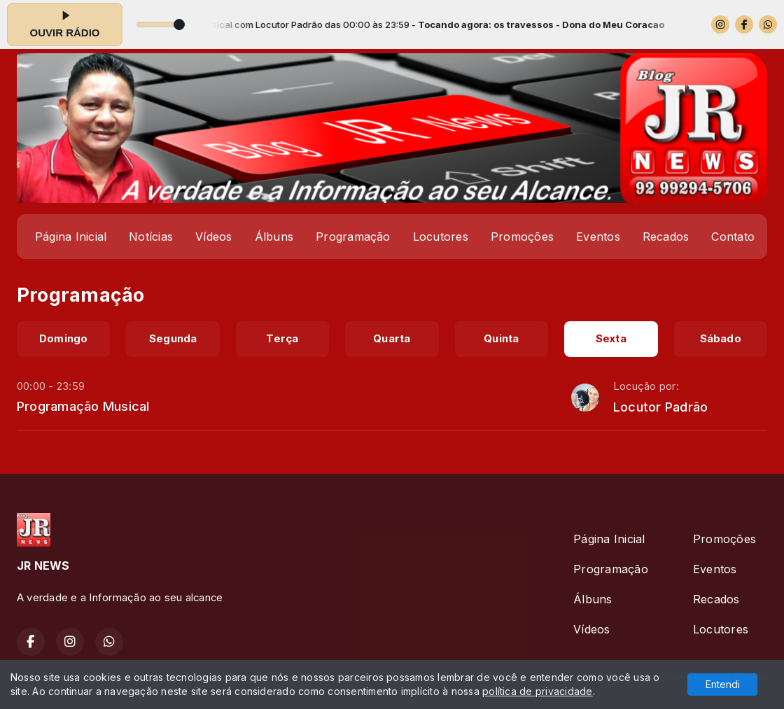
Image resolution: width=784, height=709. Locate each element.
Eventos (598, 237)
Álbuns (274, 237)
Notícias (151, 237)
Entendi (723, 684)
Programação (353, 237)
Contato (733, 237)
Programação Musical (83, 406)
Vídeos (213, 237)
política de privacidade (537, 691)
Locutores (440, 237)
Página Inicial (70, 237)
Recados (666, 237)
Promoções (522, 237)
